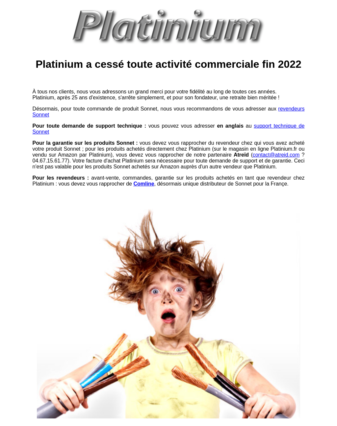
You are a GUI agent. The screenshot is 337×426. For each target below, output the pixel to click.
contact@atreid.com (276, 155)
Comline (143, 184)
